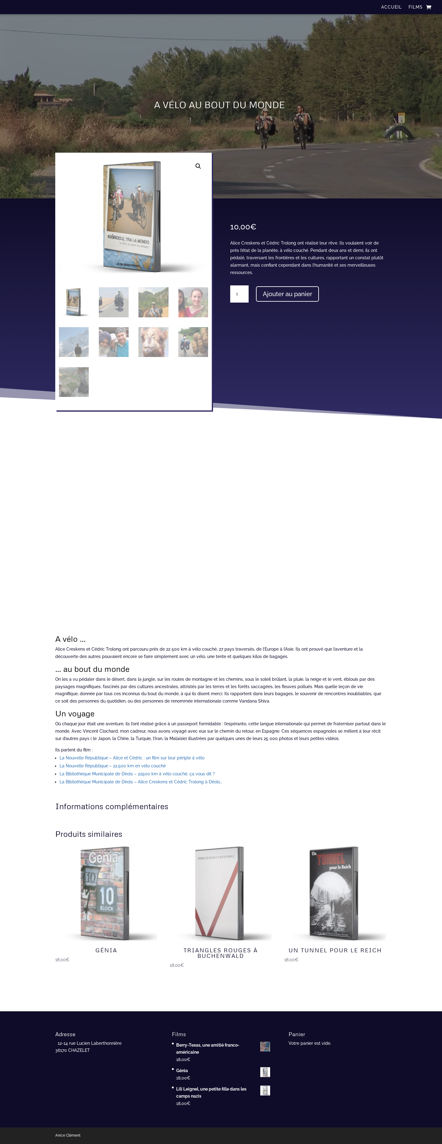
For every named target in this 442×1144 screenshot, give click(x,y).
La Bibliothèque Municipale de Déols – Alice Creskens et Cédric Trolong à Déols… (141, 781)
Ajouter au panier (287, 294)
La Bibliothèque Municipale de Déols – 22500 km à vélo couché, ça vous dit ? (137, 773)
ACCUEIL (391, 7)
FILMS (416, 7)
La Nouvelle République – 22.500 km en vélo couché (113, 765)
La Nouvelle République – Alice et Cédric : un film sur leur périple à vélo (132, 757)
